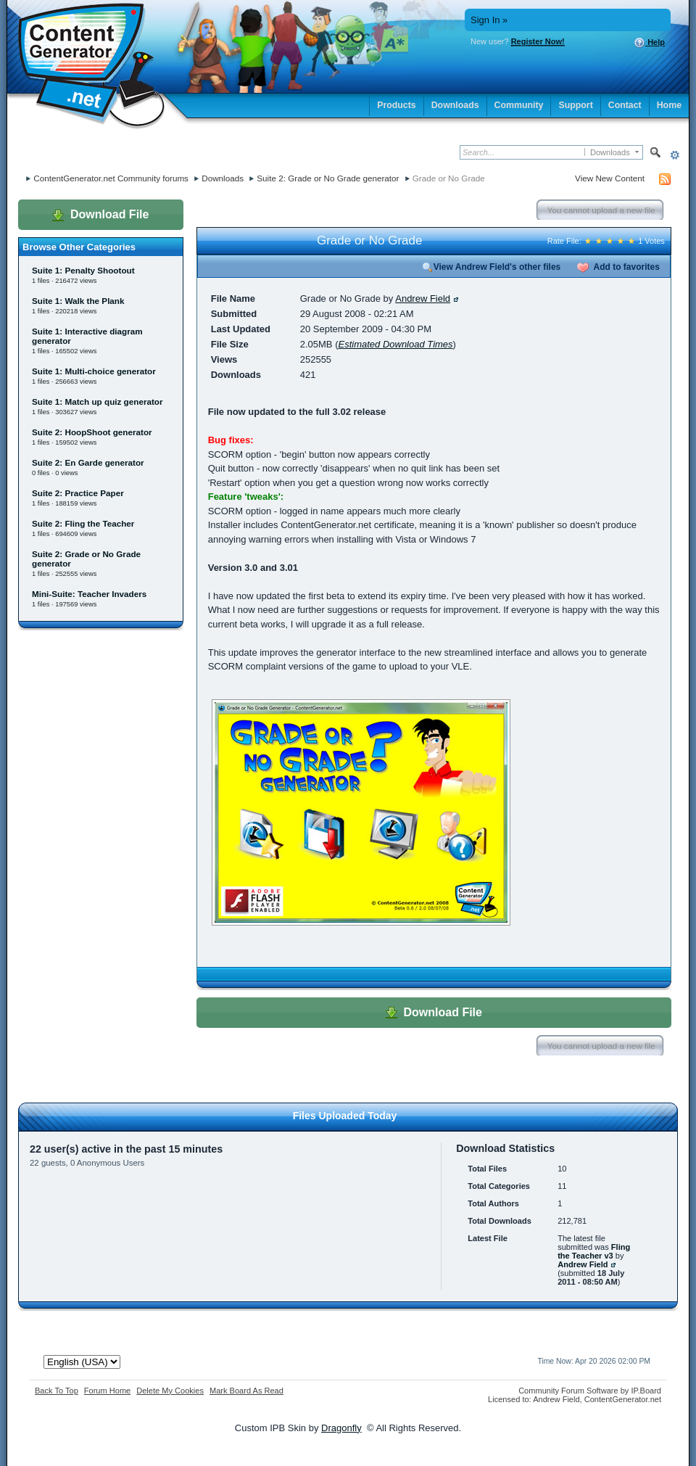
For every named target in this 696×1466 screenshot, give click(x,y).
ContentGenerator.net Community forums (110, 178)
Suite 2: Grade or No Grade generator (328, 178)
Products (396, 105)
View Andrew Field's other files (491, 267)
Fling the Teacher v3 (594, 1251)
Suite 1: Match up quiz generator (97, 401)
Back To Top (56, 1390)
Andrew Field (422, 298)
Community (519, 105)
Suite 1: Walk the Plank (78, 300)
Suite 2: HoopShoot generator (92, 432)
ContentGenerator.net (622, 1399)
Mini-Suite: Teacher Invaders (89, 593)
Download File (100, 214)
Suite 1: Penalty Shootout (83, 270)
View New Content (610, 178)
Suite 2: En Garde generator (88, 462)
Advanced (674, 155)
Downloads (455, 105)
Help (649, 43)
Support (575, 105)
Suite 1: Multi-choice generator (94, 371)
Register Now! (538, 41)
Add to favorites (618, 267)
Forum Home (107, 1390)
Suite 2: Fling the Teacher (83, 523)
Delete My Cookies (170, 1390)
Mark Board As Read (246, 1390)
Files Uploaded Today (345, 1115)
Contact (625, 105)
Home (669, 105)
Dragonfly (341, 1427)
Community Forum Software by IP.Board (589, 1390)
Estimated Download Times (395, 344)
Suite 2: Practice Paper (78, 493)
